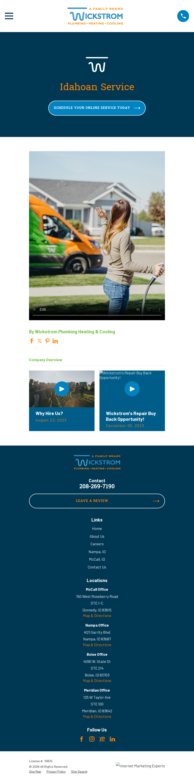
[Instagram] (92, 739)
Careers (97, 544)
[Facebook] (81, 739)
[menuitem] (35, 771)
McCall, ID (97, 559)
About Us (97, 536)
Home (97, 528)
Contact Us (97, 567)
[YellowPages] (102, 739)
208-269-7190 (97, 487)
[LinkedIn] (112, 739)
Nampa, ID (97, 551)
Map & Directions (97, 615)
